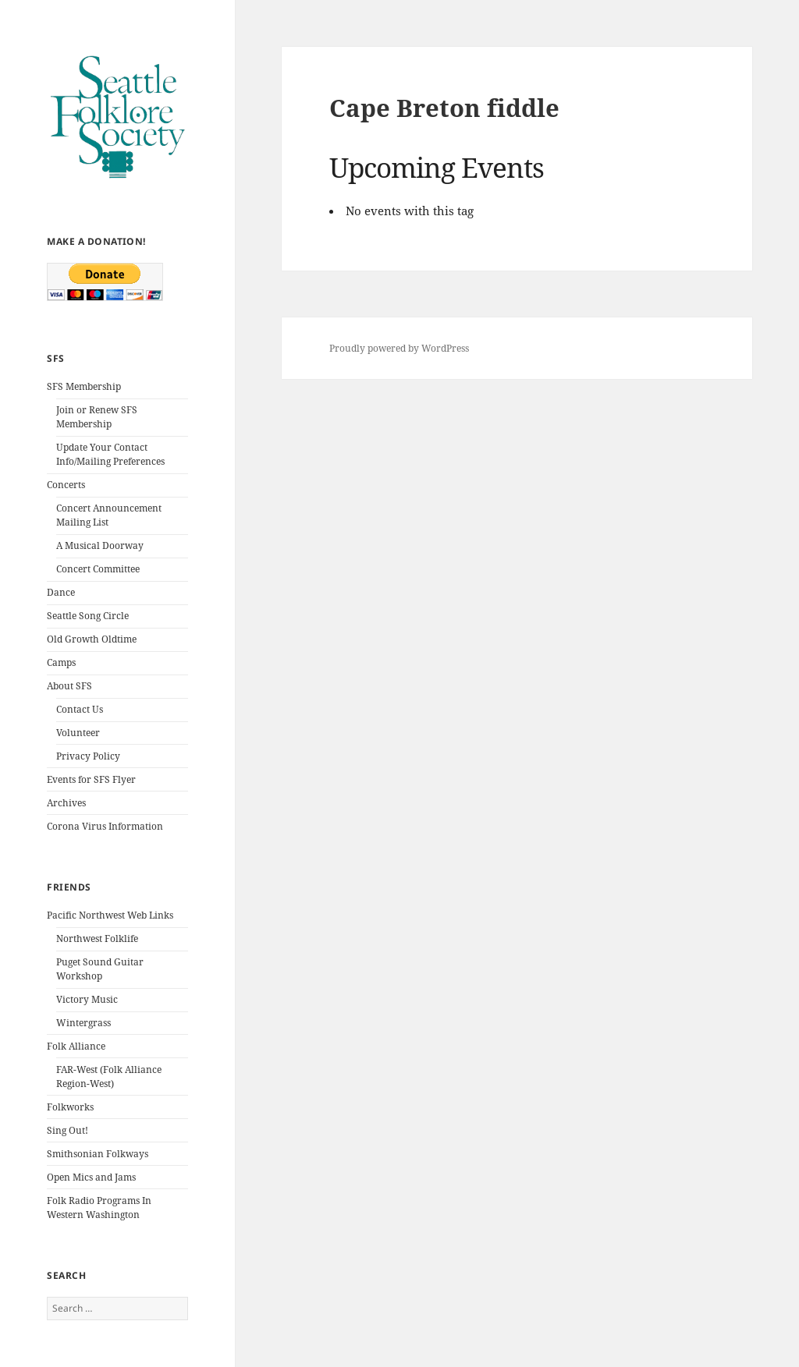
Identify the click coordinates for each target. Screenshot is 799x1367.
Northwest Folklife (97, 938)
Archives (66, 802)
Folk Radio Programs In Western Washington (99, 1207)
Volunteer (78, 732)
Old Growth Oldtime (92, 639)
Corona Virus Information (105, 826)
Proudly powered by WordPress (399, 348)
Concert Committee (98, 568)
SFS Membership (84, 386)
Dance (61, 592)
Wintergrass (83, 1022)
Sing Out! (67, 1130)
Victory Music (87, 999)
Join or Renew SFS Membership (96, 416)
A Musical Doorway (100, 545)
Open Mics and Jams (91, 1177)
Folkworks (70, 1107)
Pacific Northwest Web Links (110, 915)
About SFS (69, 685)
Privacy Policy (88, 756)
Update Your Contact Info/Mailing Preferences (110, 454)
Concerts (66, 484)
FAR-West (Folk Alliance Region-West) (109, 1076)
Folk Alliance (76, 1046)
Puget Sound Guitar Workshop (100, 969)
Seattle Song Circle (88, 615)
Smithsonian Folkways (97, 1153)
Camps (61, 662)
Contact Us (79, 709)
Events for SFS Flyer (91, 779)
